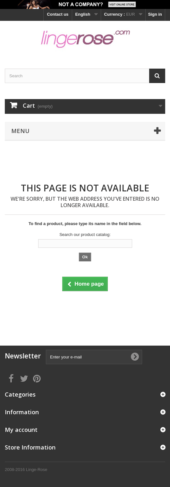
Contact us (57, 14)
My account (21, 429)
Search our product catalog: (85, 234)
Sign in (155, 14)
